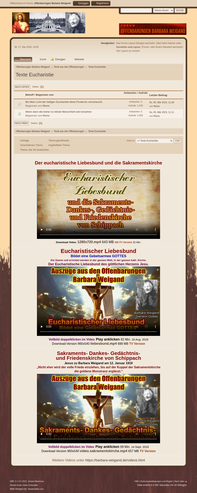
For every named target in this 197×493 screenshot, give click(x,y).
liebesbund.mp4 (103, 344)
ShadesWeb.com (36, 489)
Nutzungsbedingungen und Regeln (157, 481)
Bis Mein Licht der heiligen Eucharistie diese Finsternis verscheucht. (64, 101)
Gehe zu (131, 140)
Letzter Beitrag (158, 95)
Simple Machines (36, 481)
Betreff (29, 94)
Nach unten (22, 87)
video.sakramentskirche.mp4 (103, 451)
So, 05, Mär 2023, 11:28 (161, 102)
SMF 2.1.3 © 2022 (18, 481)
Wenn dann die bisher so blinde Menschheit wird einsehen (58, 111)
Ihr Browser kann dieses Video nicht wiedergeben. (98, 204)
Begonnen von (45, 94)
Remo (46, 105)
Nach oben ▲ (180, 481)
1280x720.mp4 (89, 242)
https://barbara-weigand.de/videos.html (115, 460)
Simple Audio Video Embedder (24, 485)
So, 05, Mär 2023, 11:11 (161, 112)
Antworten (130, 92)
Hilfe (137, 481)
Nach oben (21, 123)
